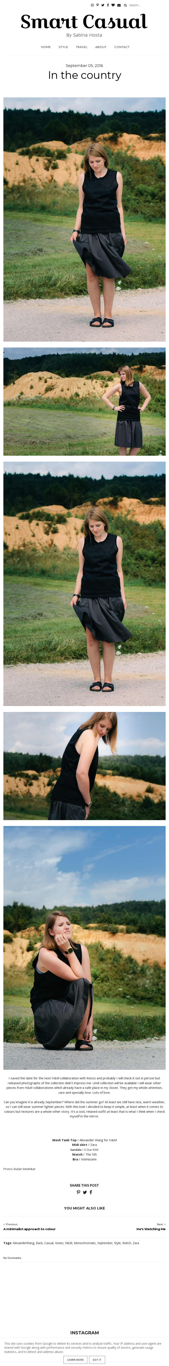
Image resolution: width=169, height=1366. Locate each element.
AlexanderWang (23, 1243)
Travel (82, 47)
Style (63, 47)
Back (39, 1243)
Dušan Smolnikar (24, 1169)
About (101, 47)
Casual (48, 1243)
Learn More (75, 1360)
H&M (68, 1243)
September (104, 1243)
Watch (126, 1243)
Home (46, 47)
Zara (136, 1243)
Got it (97, 1360)
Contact (122, 47)
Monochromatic (85, 1243)
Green (59, 1243)
